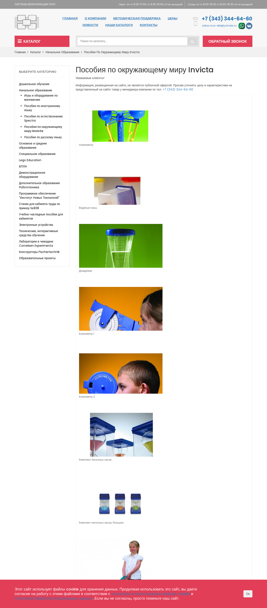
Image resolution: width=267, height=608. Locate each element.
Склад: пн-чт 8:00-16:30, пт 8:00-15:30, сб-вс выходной (219, 4)
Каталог (29, 41)
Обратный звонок (228, 41)
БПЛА (23, 166)
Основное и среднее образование (33, 145)
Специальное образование (37, 154)
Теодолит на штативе (136, 334)
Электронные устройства (36, 225)
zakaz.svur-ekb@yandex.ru (219, 26)
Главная (70, 18)
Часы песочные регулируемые (221, 336)
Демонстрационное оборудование (32, 175)
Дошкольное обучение (34, 84)
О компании (95, 18)
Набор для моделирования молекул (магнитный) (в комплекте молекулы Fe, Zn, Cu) (184, 274)
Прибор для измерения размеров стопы (137, 400)
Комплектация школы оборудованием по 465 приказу (123, 552)
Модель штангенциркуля (138, 271)
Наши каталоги (119, 25)
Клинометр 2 (87, 208)
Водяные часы (132, 145)
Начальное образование (63, 52)
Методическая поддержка (137, 18)
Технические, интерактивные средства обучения (38, 233)
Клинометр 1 (219, 145)
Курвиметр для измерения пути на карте (95, 273)
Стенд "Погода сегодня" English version (226, 273)
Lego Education (30, 160)
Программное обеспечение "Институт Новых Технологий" (39, 195)
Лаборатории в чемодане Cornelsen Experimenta (36, 243)
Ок (248, 594)
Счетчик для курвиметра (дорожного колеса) (94, 336)
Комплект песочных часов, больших (183, 210)
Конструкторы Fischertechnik (39, 252)
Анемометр (86, 145)
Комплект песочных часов (139, 208)
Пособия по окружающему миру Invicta (112, 52)
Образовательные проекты (37, 258)
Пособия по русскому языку (43, 137)
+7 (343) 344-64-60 (227, 18)
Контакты (148, 25)
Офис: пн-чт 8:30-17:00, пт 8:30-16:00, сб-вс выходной (146, 4)
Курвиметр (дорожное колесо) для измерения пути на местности (229, 211)
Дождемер (173, 145)
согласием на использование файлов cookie (150, 593)
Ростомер (85, 397)
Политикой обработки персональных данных (54, 598)
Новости (90, 25)
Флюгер (172, 334)
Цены (172, 18)
